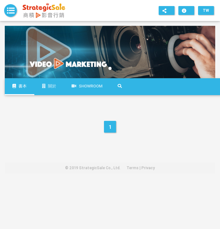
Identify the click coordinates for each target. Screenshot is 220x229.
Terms (133, 167)
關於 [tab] (49, 86)
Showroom (87, 86)
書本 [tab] (19, 86)
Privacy (148, 167)
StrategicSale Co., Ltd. (99, 167)
